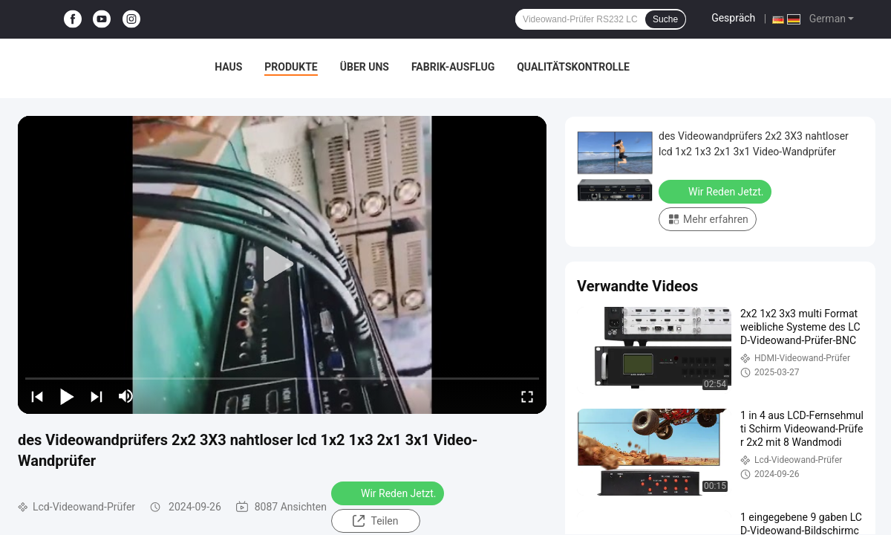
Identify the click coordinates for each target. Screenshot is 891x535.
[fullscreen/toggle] (527, 396)
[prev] (37, 396)
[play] (282, 264)
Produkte (290, 67)
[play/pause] (67, 396)
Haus (228, 67)
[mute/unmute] (126, 396)
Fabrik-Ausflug (453, 67)
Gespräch (733, 18)
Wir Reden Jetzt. (389, 492)
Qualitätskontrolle (573, 67)
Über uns (364, 67)
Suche (665, 19)
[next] (96, 396)
